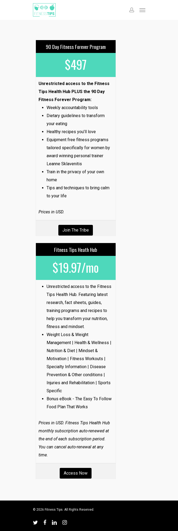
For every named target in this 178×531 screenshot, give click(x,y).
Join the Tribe (75, 230)
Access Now (76, 473)
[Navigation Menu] (142, 10)
